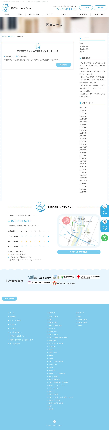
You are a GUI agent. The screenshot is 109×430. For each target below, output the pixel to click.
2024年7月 (83, 158)
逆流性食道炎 (54, 394)
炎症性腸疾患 (54, 334)
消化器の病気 (84, 49)
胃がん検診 (53, 340)
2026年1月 (83, 116)
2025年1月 (83, 144)
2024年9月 (83, 152)
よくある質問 (15, 344)
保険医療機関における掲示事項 (21, 340)
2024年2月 (83, 169)
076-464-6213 (21, 220)
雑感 (81, 43)
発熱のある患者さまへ (18, 336)
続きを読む (63, 65)
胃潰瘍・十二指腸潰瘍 (57, 373)
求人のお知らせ (9, 298)
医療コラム (80, 313)
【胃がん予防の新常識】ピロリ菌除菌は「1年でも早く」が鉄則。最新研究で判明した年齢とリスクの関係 (92, 79)
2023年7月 (83, 186)
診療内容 (52, 313)
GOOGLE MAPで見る (79, 252)
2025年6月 (83, 133)
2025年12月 (83, 119)
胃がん (51, 367)
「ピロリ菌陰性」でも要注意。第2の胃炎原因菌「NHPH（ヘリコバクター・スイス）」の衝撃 (92, 88)
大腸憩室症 (53, 364)
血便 (50, 406)
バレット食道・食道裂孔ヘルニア (61, 397)
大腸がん (52, 349)
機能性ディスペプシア (57, 385)
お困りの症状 (54, 317)
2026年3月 (83, 110)
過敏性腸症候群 (54, 379)
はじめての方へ (15, 332)
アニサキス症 (54, 388)
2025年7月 (83, 130)
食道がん (52, 391)
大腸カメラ (53, 331)
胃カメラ (52, 328)
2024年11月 (83, 150)
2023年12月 (83, 175)
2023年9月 (83, 183)
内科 (50, 320)
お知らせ (13, 328)
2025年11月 (83, 122)
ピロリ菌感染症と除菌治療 (59, 382)
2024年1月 (83, 172)
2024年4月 (83, 164)
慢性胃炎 (52, 370)
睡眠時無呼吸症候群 (56, 403)
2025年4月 (83, 138)
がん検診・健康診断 (56, 343)
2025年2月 (83, 141)
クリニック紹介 (15, 320)
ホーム (6, 14)
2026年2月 (83, 113)
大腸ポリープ (54, 352)
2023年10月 (83, 181)
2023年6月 (83, 189)
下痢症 (51, 358)
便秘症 (51, 355)
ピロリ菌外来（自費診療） (59, 337)
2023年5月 (83, 192)
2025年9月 (83, 124)
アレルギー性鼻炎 (55, 325)
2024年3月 (83, 166)
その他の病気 (22, 56)
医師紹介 (13, 317)
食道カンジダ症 (54, 400)
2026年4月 (83, 108)
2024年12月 (83, 147)
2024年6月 (83, 161)
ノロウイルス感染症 (56, 361)
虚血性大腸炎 (54, 376)
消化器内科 (53, 322)
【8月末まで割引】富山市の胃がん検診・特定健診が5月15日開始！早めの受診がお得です (92, 65)
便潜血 (51, 409)
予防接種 (52, 346)
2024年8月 (83, 155)
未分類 (82, 52)
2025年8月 (83, 127)
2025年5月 (83, 136)
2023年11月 (83, 178)
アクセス (86, 8)
